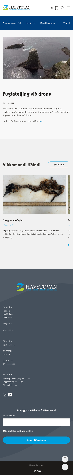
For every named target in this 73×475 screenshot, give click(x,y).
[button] (68, 245)
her (40, 120)
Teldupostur (9, 415)
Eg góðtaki (18, 430)
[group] (34, 209)
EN (51, 8)
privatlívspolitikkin (24, 430)
